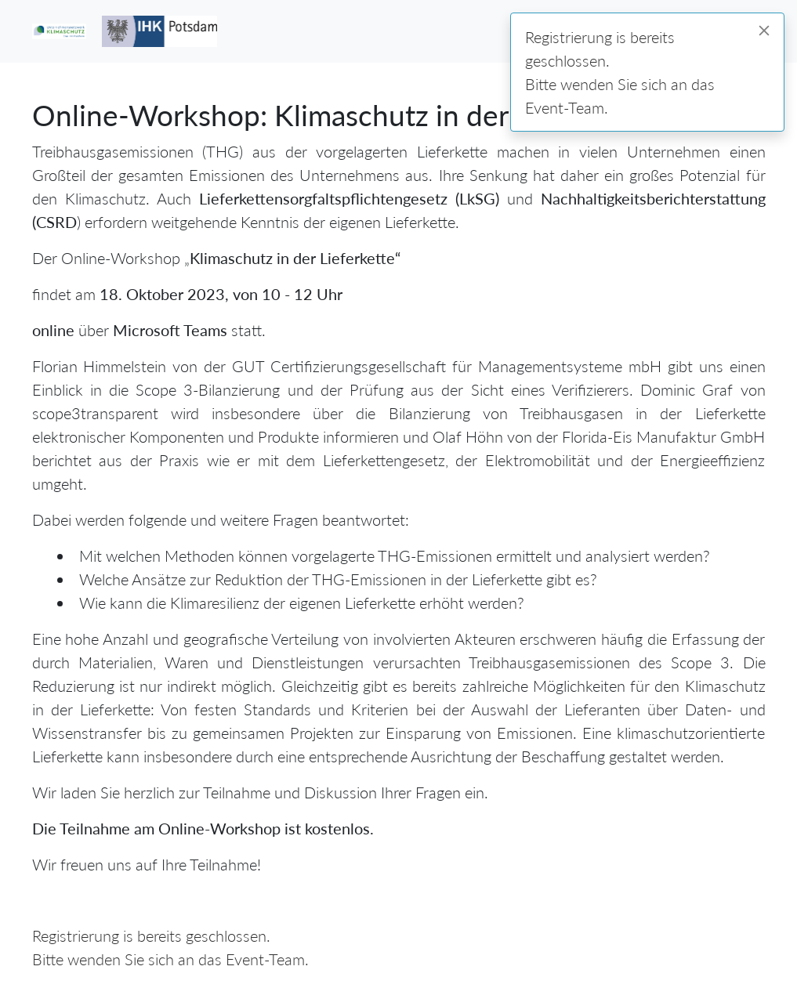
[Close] (764, 30)
